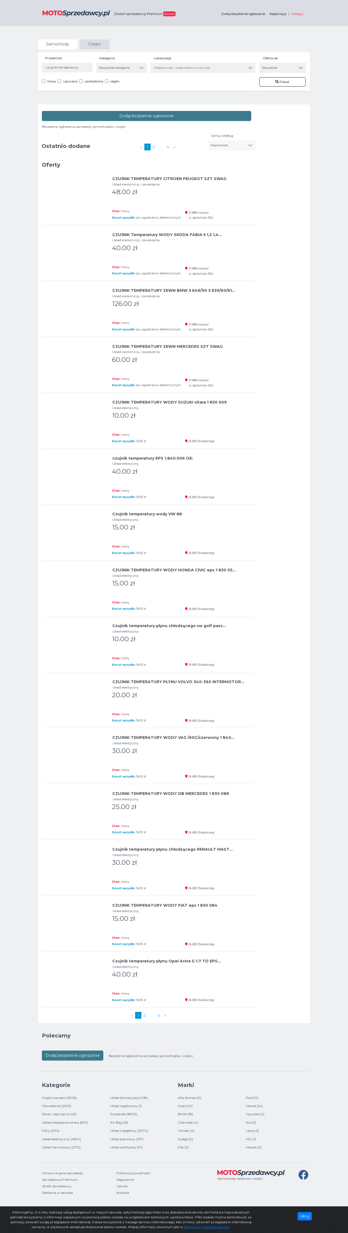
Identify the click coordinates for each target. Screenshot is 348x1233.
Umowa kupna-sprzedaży (62, 1173)
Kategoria (107, 58)
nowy (51, 81)
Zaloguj (297, 14)
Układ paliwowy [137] (126, 1139)
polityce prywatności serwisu (206, 1227)
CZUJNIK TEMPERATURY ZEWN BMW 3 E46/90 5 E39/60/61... (173, 290)
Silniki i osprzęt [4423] (59, 1114)
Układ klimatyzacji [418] (129, 1098)
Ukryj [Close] (304, 1216)
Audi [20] (185, 1106)
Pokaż (282, 82)
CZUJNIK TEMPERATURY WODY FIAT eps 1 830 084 (164, 905)
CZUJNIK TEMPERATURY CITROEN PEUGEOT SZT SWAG (169, 178)
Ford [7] (252, 1098)
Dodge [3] (185, 1139)
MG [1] (251, 1139)
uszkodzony (94, 81)
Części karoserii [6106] (59, 1098)
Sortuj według (222, 136)
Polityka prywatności (133, 1173)
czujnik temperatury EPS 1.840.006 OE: (152, 458)
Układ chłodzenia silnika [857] (65, 1122)
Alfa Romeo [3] (189, 1098)
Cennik (122, 1186)
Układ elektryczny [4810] (61, 1139)
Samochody (57, 44)
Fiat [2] (183, 1147)
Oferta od (270, 58)
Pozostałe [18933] (123, 1114)
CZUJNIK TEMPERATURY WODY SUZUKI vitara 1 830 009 (169, 402)
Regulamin (125, 1180)
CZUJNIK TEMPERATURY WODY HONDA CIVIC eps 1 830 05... (174, 570)
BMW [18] (185, 1114)
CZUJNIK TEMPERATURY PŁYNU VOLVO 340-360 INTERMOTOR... (178, 681)
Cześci (94, 44)
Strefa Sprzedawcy (57, 1186)
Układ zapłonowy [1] (126, 1106)
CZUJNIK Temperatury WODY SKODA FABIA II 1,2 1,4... (167, 234)
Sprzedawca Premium (60, 1180)
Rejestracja (277, 14)
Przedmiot (53, 58)
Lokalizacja (162, 58)
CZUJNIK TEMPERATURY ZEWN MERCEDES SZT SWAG (167, 346)
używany (70, 81)
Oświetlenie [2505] (56, 1106)
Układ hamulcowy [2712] (61, 1147)
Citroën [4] (186, 1131)
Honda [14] (254, 1106)
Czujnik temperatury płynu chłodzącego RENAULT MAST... (172, 849)
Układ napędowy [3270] (129, 1131)
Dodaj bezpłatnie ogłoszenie (243, 14)
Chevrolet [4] (188, 1122)
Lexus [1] (252, 1131)
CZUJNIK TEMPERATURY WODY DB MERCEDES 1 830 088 (170, 793)
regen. (115, 81)
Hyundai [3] (255, 1114)
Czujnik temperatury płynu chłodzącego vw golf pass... (169, 625)
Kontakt (123, 1193)
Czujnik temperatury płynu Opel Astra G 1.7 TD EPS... (166, 961)
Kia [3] (251, 1122)
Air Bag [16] (119, 1122)
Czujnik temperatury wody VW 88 (147, 514)
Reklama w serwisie (57, 1193)
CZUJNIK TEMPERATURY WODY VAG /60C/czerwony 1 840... (173, 737)
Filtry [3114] (50, 1131)
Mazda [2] (254, 1147)
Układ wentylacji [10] (126, 1147)
